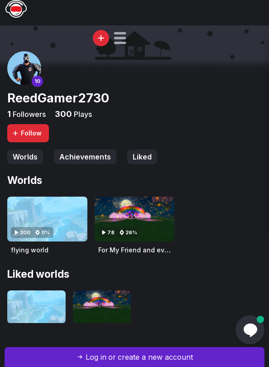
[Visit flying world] (47, 219)
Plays (82, 114)
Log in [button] (96, 357)
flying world (29, 250)
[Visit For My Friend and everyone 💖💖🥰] (135, 219)
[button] (120, 38)
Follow (27, 133)
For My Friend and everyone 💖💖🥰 (154, 250)
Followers (28, 114)
